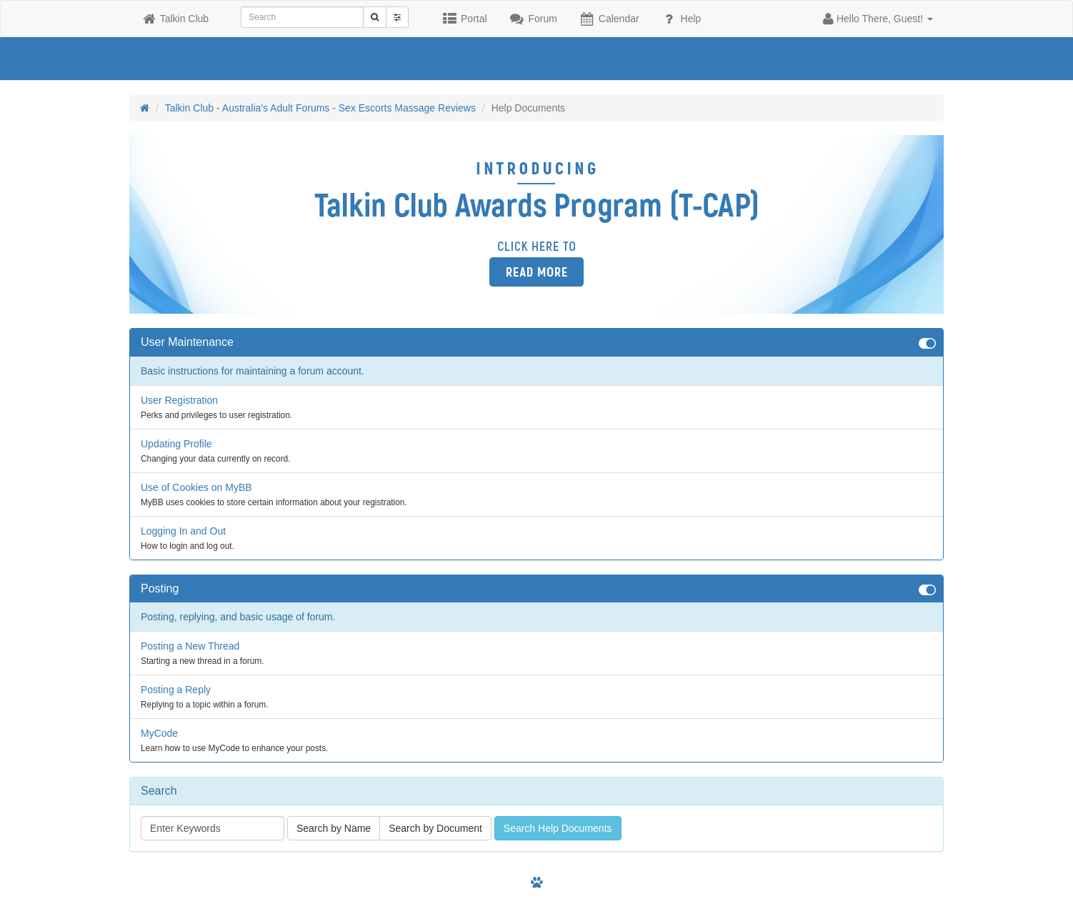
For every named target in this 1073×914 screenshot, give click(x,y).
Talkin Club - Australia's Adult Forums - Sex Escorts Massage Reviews (320, 108)
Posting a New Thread (190, 646)
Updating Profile (176, 443)
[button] (878, 18)
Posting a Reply (176, 689)
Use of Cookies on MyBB (196, 487)
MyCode (159, 733)
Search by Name (333, 828)
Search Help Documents (558, 828)
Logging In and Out (183, 531)
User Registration (179, 400)
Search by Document (435, 828)
